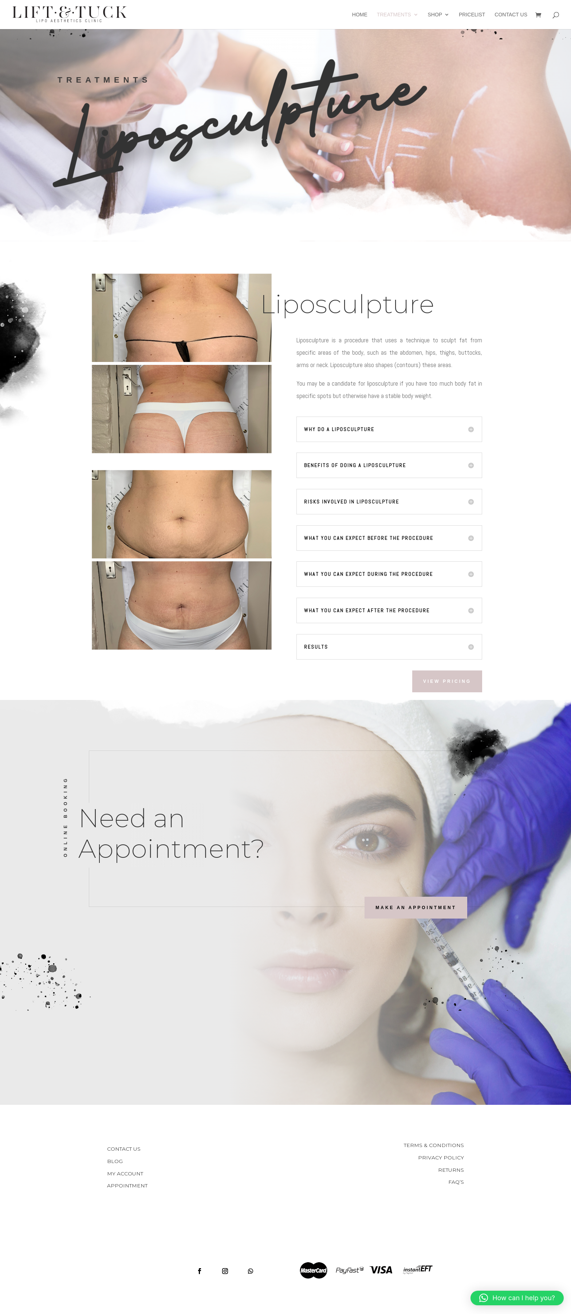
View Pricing (447, 681)
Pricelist (472, 14)
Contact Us (511, 14)
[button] (517, 1298)
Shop (435, 14)
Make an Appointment (415, 907)
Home (359, 14)
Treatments (394, 14)
